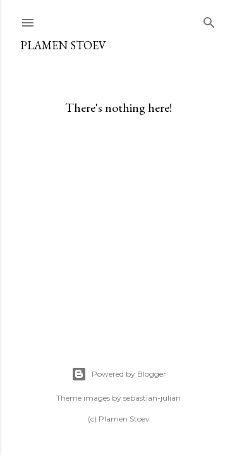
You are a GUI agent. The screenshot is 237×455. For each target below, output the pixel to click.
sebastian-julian (152, 398)
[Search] (209, 20)
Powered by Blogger (118, 374)
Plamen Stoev (63, 45)
